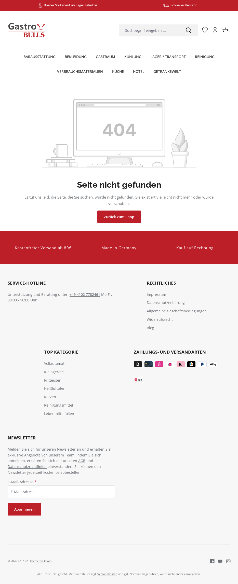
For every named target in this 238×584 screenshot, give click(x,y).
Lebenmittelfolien (59, 413)
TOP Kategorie (61, 352)
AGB (81, 460)
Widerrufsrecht (160, 319)
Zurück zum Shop (119, 216)
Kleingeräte (54, 371)
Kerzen (50, 396)
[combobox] (149, 30)
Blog (150, 327)
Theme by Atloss (40, 561)
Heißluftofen (54, 388)
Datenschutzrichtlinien (27, 466)
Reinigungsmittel (58, 405)
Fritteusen (52, 380)
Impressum (156, 294)
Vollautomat (54, 363)
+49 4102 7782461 (85, 294)
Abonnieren (24, 509)
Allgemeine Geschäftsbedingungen (177, 311)
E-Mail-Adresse (22, 481)
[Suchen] (188, 30)
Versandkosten (107, 574)
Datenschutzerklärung (166, 302)
